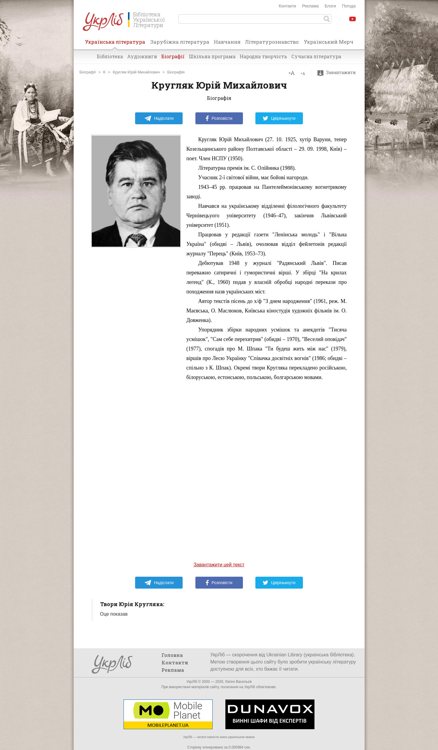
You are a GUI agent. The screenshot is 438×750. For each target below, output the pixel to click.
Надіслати (159, 118)
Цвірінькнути (279, 118)
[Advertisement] (136, 343)
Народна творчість (263, 56)
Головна (172, 655)
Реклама (310, 6)
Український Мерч (328, 41)
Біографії (173, 56)
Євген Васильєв (238, 682)
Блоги (330, 6)
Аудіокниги (142, 56)
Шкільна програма (212, 56)
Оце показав (114, 614)
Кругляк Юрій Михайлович (136, 72)
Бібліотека (110, 56)
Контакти (287, 6)
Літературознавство (272, 41)
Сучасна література (316, 56)
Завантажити (338, 72)
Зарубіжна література (179, 41)
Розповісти (219, 118)
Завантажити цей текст (219, 564)
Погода (348, 6)
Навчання (227, 41)
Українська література (115, 43)
